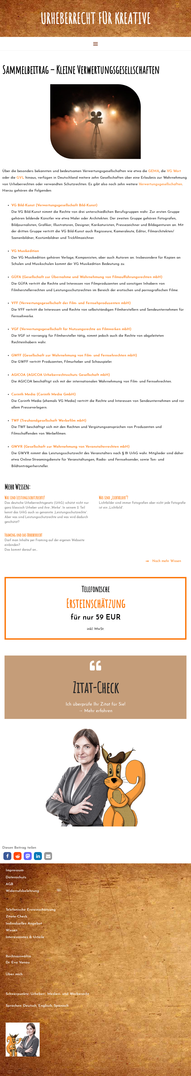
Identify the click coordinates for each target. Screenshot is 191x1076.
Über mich (14, 974)
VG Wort (174, 171)
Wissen (11, 930)
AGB (9, 884)
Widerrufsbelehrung (22, 891)
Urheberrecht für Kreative (95, 18)
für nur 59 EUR (96, 617)
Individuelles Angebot (24, 923)
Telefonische (95, 589)
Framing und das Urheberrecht (23, 535)
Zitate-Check (16, 916)
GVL (20, 178)
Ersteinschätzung (95, 603)
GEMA (153, 171)
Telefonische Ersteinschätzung (31, 910)
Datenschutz (16, 877)
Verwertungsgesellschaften (160, 184)
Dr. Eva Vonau (18, 962)
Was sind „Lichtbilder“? (113, 497)
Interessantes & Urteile (25, 937)
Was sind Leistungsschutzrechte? (25, 497)
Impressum (15, 870)
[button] (7, 856)
